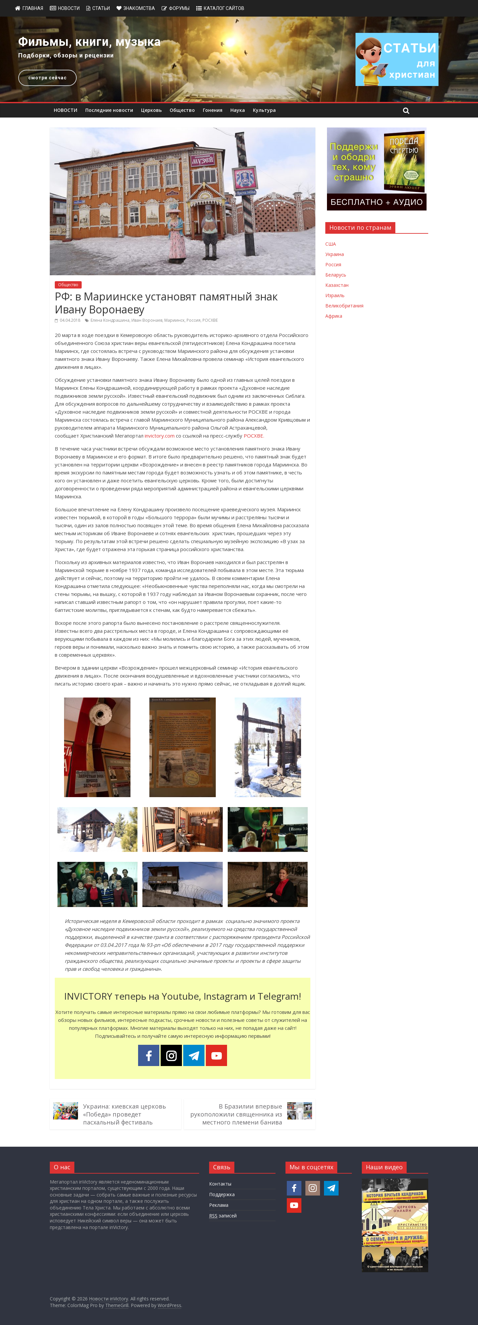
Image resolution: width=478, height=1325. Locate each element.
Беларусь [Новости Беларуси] (335, 275)
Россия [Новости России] (333, 264)
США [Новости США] (330, 244)
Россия (193, 320)
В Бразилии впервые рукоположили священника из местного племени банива (236, 1114)
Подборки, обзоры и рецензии (66, 55)
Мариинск (174, 320)
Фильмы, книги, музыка (89, 42)
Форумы (179, 8)
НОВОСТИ (65, 110)
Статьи (101, 8)
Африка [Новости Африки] (333, 316)
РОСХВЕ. (254, 435)
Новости (69, 8)
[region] (239, 59)
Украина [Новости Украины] (334, 254)
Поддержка (222, 1194)
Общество (182, 110)
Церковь (151, 110)
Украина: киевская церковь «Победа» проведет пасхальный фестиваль (124, 1114)
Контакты (220, 1184)
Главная (33, 8)
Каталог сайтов (224, 8)
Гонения (212, 110)
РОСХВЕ (210, 320)
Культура (264, 110)
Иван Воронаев (146, 320)
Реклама (218, 1205)
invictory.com (160, 435)
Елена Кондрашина (110, 320)
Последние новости (109, 110)
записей (223, 1215)
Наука (237, 110)
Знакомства (139, 8)
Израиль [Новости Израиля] (335, 295)
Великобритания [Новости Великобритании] (344, 305)
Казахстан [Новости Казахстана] (337, 285)
